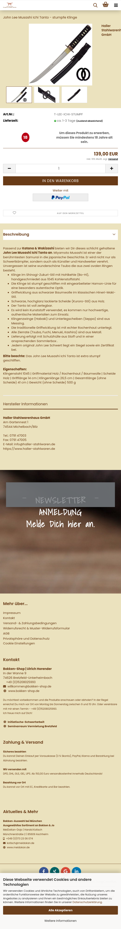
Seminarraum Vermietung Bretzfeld (32, 726)
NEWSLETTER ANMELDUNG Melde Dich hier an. (60, 512)
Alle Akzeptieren (61, 910)
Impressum (12, 613)
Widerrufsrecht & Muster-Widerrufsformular (36, 628)
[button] (9, 168)
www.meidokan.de (18, 847)
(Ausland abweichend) (89, 121)
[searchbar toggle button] (95, 5)
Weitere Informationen (60, 921)
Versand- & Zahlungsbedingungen (30, 623)
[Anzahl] (60, 168)
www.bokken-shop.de (23, 691)
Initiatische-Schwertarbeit (26, 722)
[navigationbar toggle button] (116, 5)
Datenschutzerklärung (87, 902)
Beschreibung (16, 234)
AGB (6, 633)
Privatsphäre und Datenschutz (26, 638)
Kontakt (9, 618)
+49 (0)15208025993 (21, 682)
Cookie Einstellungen (19, 643)
